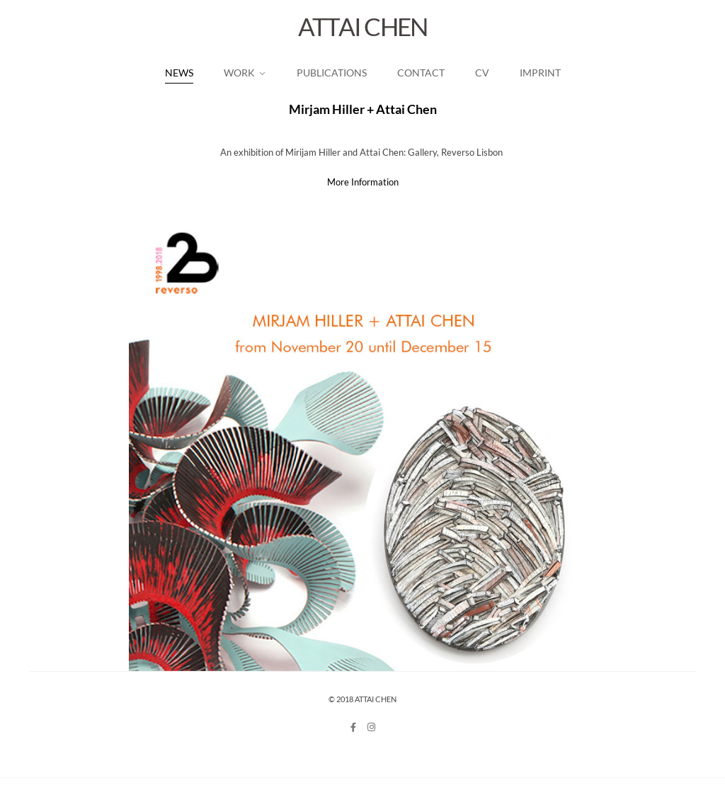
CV (482, 73)
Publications (332, 73)
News (179, 73)
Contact (421, 73)
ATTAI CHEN (363, 26)
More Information (363, 182)
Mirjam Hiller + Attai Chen (363, 109)
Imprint (540, 73)
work (239, 73)
